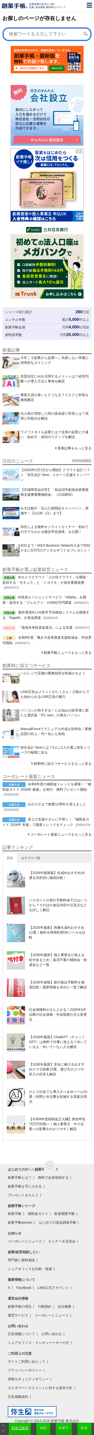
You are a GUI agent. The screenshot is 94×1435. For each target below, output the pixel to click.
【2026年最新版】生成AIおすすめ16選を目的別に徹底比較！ (57, 875)
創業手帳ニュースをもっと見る (68, 653)
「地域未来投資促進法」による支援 (45, 627)
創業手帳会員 (15, 327)
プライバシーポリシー (25, 1370)
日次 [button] (10, 858)
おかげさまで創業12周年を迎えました (57, 804)
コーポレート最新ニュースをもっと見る (61, 834)
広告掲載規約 (18, 1397)
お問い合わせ (51, 1334)
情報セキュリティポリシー (28, 1379)
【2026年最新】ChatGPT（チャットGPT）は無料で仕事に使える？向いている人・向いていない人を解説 (58, 1042)
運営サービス (18, 1315)
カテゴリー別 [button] (30, 858)
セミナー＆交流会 (61, 1241)
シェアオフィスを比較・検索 (30, 1269)
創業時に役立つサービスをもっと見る (63, 764)
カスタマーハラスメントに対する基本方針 (40, 1388)
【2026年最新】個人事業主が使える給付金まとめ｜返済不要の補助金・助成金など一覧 (58, 960)
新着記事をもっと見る (74, 448)
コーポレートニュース (25, 1241)
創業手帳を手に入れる (25, 1186)
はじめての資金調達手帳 (57, 1222)
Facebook (23, 1288)
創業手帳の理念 (20, 1306)
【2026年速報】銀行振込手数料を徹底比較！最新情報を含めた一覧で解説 (58, 984)
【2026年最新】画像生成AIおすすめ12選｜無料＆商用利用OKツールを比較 (57, 932)
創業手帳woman (20, 1222)
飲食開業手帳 (64, 1214)
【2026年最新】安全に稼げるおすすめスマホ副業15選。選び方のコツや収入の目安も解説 (56, 1069)
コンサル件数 (15, 320)
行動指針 (45, 1306)
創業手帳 (14, 1214)
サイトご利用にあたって (26, 1361)
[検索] (85, 34)
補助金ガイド (38, 1214)
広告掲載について (21, 1334)
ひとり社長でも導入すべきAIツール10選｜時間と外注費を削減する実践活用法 (58, 1096)
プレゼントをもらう (23, 1195)
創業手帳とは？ (20, 1177)
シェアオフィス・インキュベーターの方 (38, 1343)
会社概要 (64, 1306)
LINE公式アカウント (53, 1288)
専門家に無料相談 (21, 1260)
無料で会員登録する (53, 1177)
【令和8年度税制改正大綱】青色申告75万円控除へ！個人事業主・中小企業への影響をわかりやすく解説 (57, 1124)
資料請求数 (13, 335)
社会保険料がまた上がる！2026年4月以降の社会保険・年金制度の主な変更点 (58, 1014)
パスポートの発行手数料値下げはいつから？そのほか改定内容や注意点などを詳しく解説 (58, 905)
